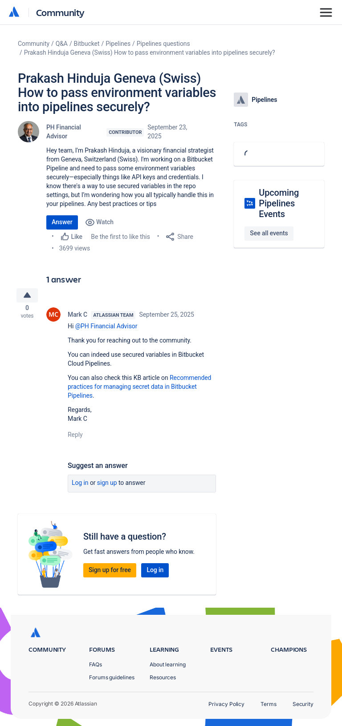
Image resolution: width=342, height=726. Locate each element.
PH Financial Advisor (63, 132)
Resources (163, 677)
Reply (75, 436)
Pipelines (118, 43)
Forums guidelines (111, 677)
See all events (269, 233)
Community (60, 12)
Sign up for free (110, 572)
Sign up (107, 484)
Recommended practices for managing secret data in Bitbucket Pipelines (139, 388)
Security (303, 704)
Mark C (77, 316)
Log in (80, 484)
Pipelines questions (163, 43)
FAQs (95, 664)
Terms (269, 704)
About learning (168, 664)
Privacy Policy (226, 704)
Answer (62, 222)
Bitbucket (87, 43)
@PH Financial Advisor (106, 328)
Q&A (62, 43)
